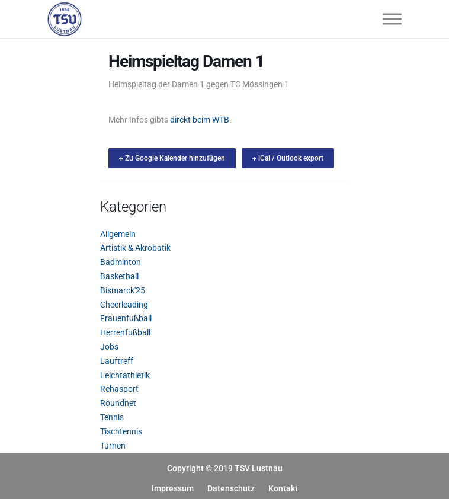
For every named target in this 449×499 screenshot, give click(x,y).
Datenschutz (231, 488)
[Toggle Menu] (392, 18)
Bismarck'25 (122, 290)
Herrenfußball (125, 332)
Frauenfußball (126, 318)
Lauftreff (116, 361)
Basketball (119, 276)
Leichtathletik (125, 375)
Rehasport (119, 389)
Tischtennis (121, 431)
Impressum (173, 488)
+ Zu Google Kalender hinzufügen (172, 158)
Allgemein (118, 234)
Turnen (113, 445)
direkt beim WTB (199, 119)
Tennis (112, 417)
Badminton (120, 262)
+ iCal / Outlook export (287, 158)
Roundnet (118, 403)
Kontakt (283, 488)
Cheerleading (124, 304)
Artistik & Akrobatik (135, 247)
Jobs (109, 346)
